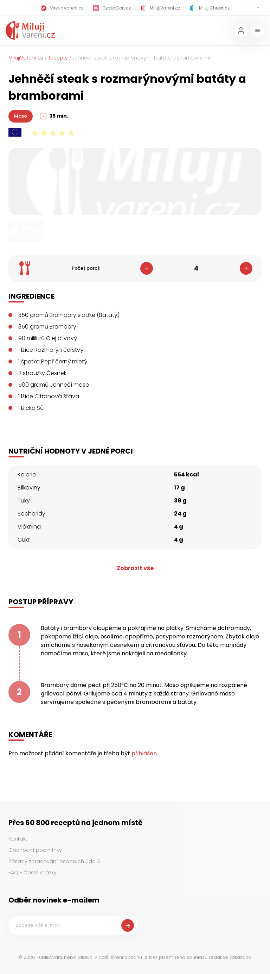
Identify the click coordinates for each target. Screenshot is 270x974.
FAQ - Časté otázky (32, 872)
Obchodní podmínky (35, 850)
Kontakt (17, 838)
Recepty (57, 57)
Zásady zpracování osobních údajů (54, 861)
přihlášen (144, 753)
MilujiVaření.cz (25, 57)
